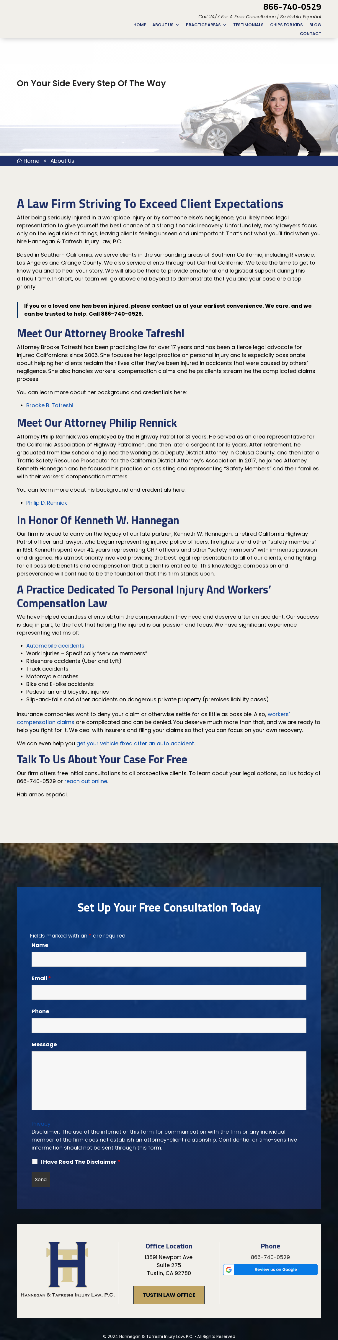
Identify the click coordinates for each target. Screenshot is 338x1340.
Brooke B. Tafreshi (49, 366)
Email (41, 939)
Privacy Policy (192, 1305)
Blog (315, 25)
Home (139, 25)
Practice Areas (203, 25)
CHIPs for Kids (286, 25)
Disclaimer (143, 1305)
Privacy (41, 1084)
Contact (310, 34)
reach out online (85, 742)
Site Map (166, 1305)
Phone (40, 972)
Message (44, 1005)
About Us (163, 25)
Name (40, 906)
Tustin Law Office (169, 1256)
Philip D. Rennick (46, 463)
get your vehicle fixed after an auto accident (135, 704)
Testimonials (248, 25)
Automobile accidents (55, 606)
